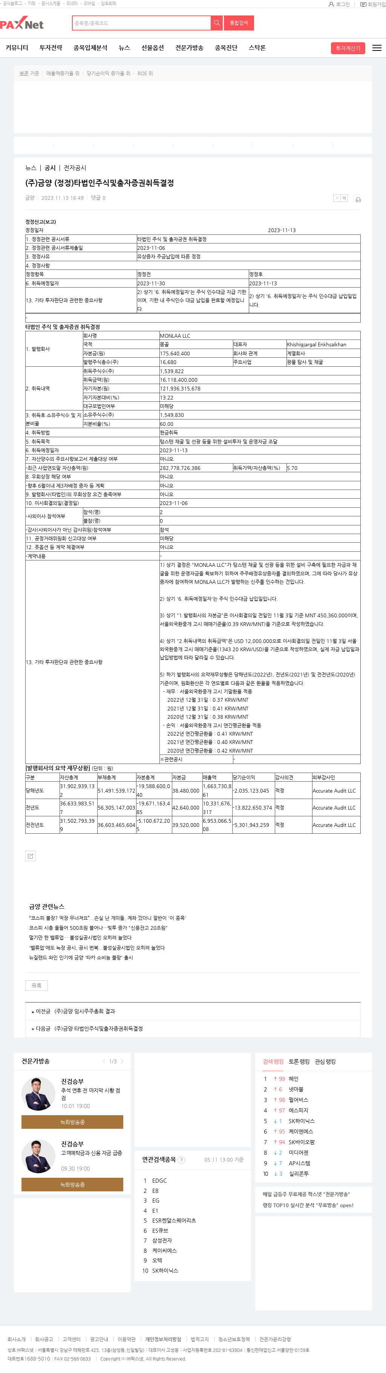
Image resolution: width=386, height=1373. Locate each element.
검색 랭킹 (273, 1061)
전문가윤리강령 (275, 1339)
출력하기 (357, 198)
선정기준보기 (181, 1160)
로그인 (343, 4)
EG (155, 1200)
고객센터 (72, 1339)
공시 (50, 168)
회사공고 (44, 1339)
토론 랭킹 (299, 1061)
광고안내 (99, 1339)
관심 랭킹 (325, 1061)
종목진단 (226, 47)
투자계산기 (348, 48)
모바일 (89, 4)
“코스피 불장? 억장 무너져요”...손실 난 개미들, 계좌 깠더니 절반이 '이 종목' (107, 918)
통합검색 (239, 23)
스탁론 (257, 47)
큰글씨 (344, 198)
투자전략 (51, 47)
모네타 (72, 4)
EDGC (159, 1180)
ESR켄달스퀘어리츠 (174, 1220)
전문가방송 (189, 47)
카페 (31, 4)
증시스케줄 (50, 4)
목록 (36, 986)
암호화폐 (108, 4)
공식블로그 (12, 4)
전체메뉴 (376, 47)
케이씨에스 (164, 1250)
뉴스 (124, 47)
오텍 (157, 1260)
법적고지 (200, 1339)
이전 (104, 1061)
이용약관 (127, 1339)
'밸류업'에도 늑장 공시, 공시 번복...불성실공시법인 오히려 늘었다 (97, 948)
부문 (24, 73)
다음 (122, 1061)
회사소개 (17, 1339)
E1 (155, 1211)
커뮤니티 (17, 47)
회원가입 (377, 4)
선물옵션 (152, 47)
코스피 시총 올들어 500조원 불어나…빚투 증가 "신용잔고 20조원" (98, 928)
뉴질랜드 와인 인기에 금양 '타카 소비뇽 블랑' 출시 (81, 957)
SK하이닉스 (165, 1270)
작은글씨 (337, 198)
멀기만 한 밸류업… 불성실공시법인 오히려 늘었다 (80, 937)
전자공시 (75, 168)
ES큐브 (160, 1231)
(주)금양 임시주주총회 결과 (84, 1011)
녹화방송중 (72, 1122)
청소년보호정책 (234, 1339)
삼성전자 (162, 1240)
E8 (155, 1191)
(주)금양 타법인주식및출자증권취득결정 (98, 1028)
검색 (217, 23)
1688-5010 (37, 1358)
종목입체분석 (90, 47)
